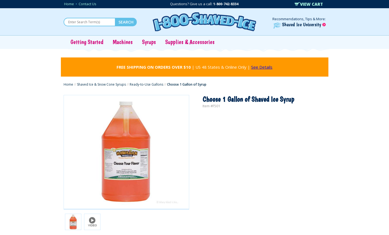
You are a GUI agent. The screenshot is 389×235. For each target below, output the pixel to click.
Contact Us (87, 3)
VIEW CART (309, 4)
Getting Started (86, 41)
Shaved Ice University (299, 24)
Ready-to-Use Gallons (146, 84)
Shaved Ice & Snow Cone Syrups (101, 84)
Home (69, 3)
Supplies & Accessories (190, 41)
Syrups (149, 41)
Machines (123, 41)
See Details (261, 67)
